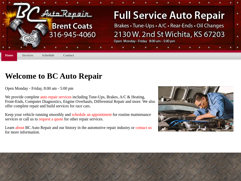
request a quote (51, 119)
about (19, 127)
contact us (144, 127)
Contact (68, 55)
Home (9, 55)
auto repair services (55, 97)
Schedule (48, 55)
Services (27, 55)
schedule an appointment (92, 114)
